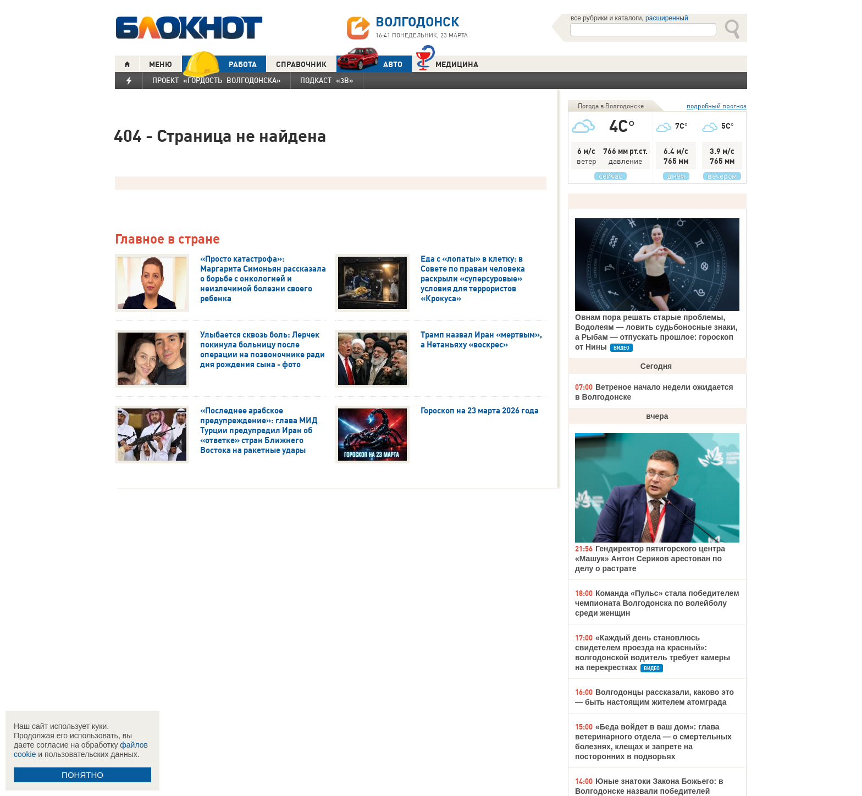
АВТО (369, 64)
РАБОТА (219, 64)
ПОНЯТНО (82, 775)
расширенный (666, 18)
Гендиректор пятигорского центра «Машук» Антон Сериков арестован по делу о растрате (650, 558)
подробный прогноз (717, 106)
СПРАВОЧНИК (301, 64)
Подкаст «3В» (326, 80)
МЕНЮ (160, 64)
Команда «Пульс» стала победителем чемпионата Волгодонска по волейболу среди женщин (657, 603)
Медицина (447, 63)
